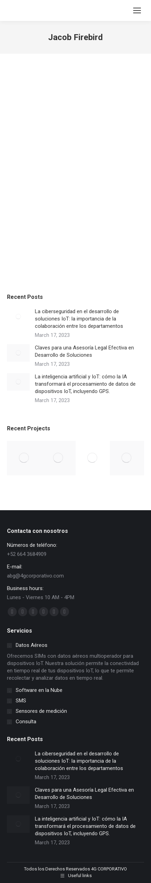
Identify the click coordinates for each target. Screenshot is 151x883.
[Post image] (18, 316)
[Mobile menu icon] (137, 10)
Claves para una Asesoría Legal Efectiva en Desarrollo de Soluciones (84, 351)
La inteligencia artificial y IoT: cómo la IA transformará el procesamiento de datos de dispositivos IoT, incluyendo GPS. (85, 383)
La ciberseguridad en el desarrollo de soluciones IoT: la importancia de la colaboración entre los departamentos (79, 318)
